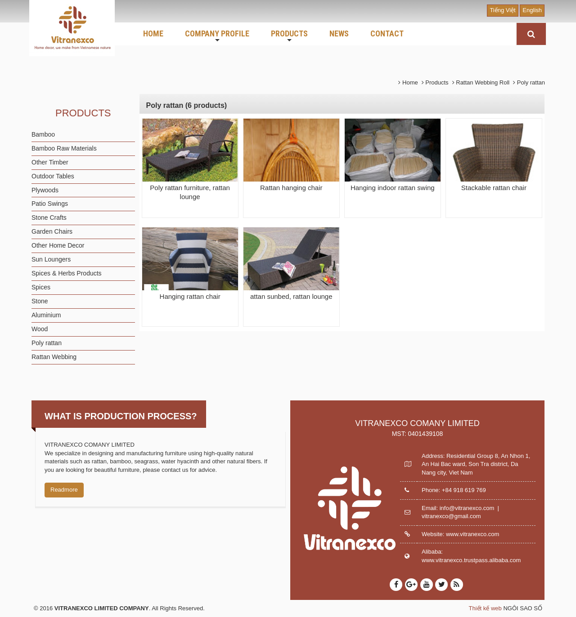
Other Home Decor (58, 245)
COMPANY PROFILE (217, 36)
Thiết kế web (485, 608)
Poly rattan (47, 342)
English (532, 10)
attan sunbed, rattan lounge (291, 296)
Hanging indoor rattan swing (393, 187)
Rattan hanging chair (291, 187)
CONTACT (387, 33)
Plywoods (45, 190)
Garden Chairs (52, 231)
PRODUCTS (289, 36)
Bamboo (43, 134)
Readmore (64, 489)
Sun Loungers (51, 259)
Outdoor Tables (53, 176)
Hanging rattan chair (190, 296)
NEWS (339, 33)
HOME (153, 33)
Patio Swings (50, 203)
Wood (40, 329)
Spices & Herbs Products (67, 273)
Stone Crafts (49, 217)
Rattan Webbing (54, 356)
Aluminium (46, 315)
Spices (41, 287)
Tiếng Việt (502, 10)
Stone (40, 301)
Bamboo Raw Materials (64, 148)
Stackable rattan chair (493, 187)
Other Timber (50, 162)
